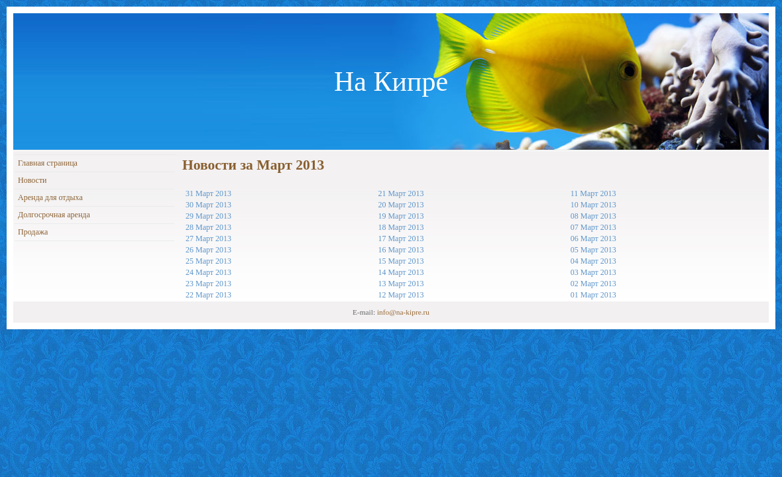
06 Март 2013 (593, 238)
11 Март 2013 (593, 193)
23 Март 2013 (208, 283)
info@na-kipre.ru (403, 312)
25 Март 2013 (208, 261)
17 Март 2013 (400, 238)
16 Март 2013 (400, 249)
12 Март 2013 (400, 294)
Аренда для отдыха (50, 197)
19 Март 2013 (400, 216)
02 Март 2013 (593, 283)
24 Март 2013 (208, 272)
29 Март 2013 (208, 216)
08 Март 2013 (593, 216)
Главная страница (48, 163)
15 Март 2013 (400, 261)
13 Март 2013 (400, 283)
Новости (32, 180)
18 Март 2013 (400, 227)
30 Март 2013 (208, 204)
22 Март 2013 (208, 294)
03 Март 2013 (593, 272)
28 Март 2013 (208, 227)
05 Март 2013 (593, 249)
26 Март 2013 (208, 249)
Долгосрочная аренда (54, 214)
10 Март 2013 (593, 204)
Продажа (33, 232)
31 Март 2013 (208, 193)
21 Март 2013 (400, 193)
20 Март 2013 (400, 204)
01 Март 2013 (593, 294)
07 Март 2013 (593, 227)
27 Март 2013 (208, 238)
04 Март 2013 (593, 261)
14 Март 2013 (400, 272)
